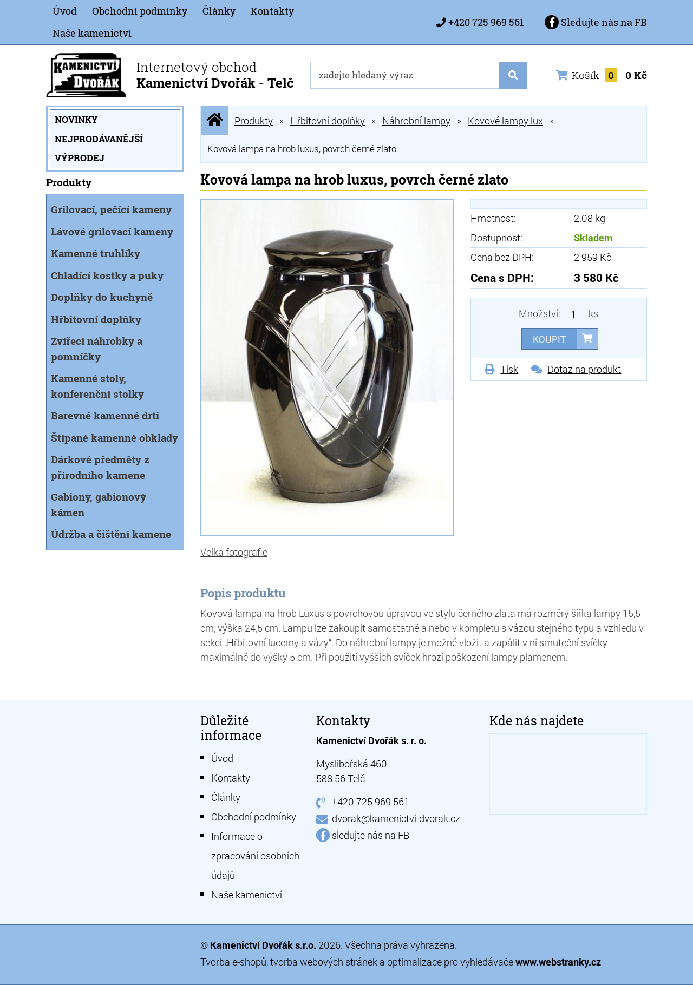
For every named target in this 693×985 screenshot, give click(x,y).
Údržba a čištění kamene (111, 534)
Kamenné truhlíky (95, 253)
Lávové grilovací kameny (112, 231)
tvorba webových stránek (323, 961)
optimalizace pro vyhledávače (451, 961)
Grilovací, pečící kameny (111, 209)
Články (219, 10)
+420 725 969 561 (486, 22)
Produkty (253, 120)
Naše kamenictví (92, 33)
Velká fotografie (233, 552)
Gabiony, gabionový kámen (98, 504)
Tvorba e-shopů (233, 961)
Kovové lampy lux (505, 120)
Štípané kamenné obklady (114, 437)
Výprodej (79, 158)
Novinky (76, 119)
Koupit (549, 339)
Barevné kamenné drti (105, 415)
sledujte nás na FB (370, 835)
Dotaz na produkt (584, 369)
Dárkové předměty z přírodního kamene (100, 467)
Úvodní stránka (214, 120)
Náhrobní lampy (416, 120)
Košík (601, 75)
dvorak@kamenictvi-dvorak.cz (396, 818)
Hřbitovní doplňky (96, 319)
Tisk (509, 369)
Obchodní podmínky (139, 10)
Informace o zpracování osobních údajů (255, 856)
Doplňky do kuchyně (102, 297)
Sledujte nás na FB (596, 22)
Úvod (65, 10)
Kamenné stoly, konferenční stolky (97, 385)
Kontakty (272, 10)
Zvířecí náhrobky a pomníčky (96, 348)
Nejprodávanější (99, 139)
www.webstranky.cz (558, 961)
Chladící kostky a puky (107, 275)
